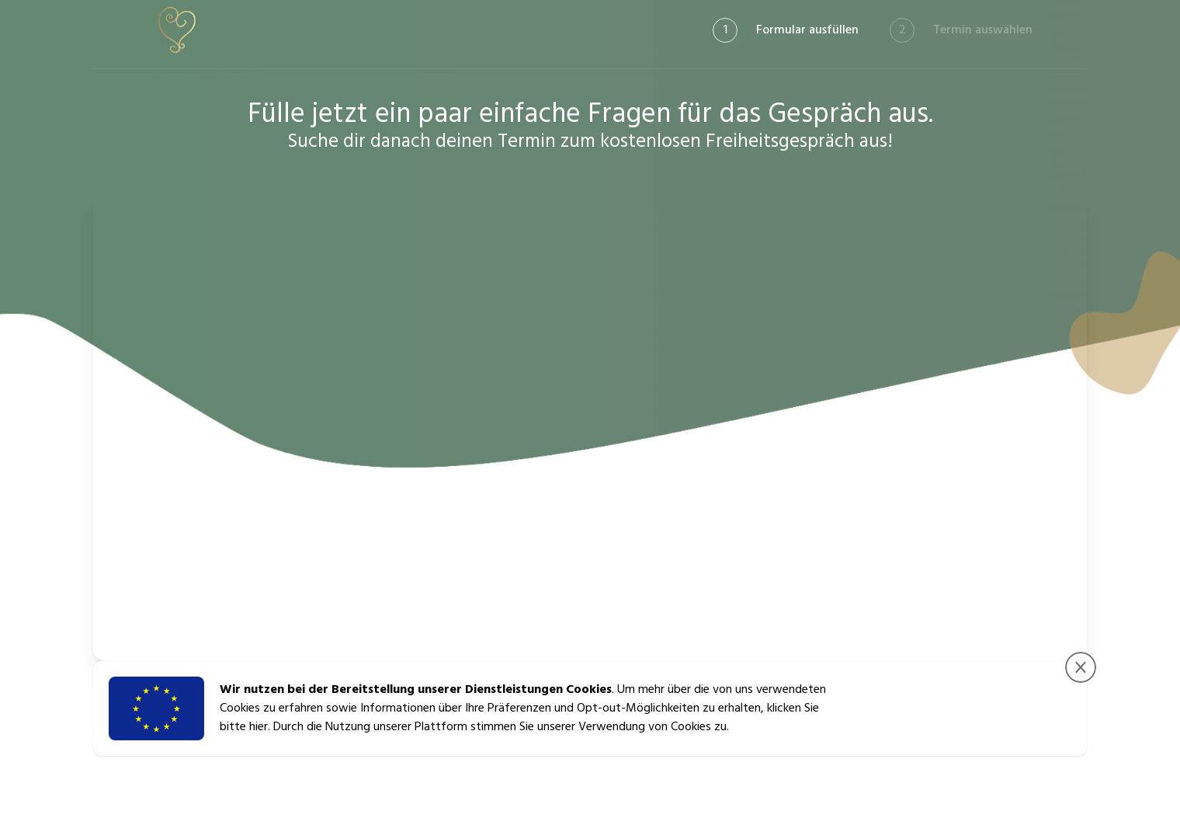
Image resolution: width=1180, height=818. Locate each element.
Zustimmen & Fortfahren (997, 708)
